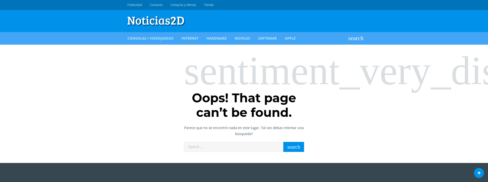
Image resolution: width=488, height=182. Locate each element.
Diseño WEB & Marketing (352, 5)
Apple (290, 38)
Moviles (242, 38)
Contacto (156, 5)
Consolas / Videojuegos (150, 38)
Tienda (209, 5)
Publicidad (134, 5)
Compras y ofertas (183, 5)
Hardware (216, 38)
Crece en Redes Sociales (358, 5)
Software (267, 38)
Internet (190, 38)
